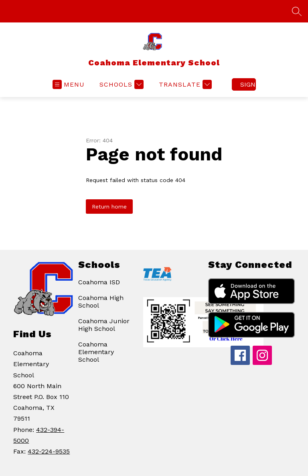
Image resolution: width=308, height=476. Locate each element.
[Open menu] (69, 84)
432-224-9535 (49, 451)
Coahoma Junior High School (104, 324)
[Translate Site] (184, 84)
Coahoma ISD (99, 282)
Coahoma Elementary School (96, 351)
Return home (109, 206)
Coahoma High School (101, 301)
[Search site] (297, 11)
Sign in (248, 84)
